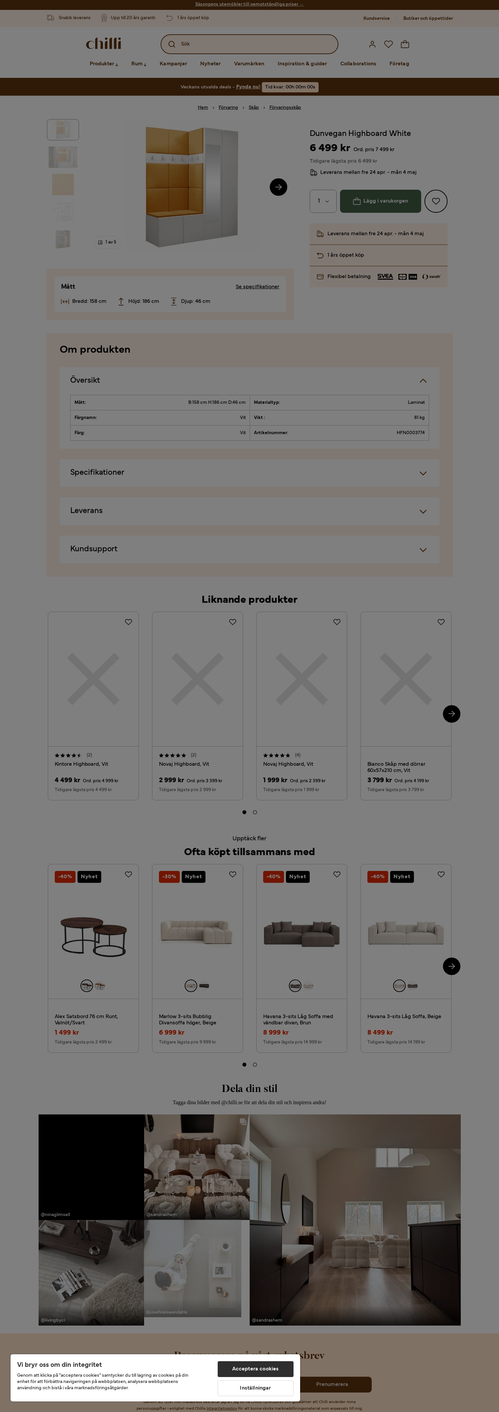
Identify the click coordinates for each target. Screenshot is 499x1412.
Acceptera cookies (255, 1369)
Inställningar (255, 1388)
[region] (155, 1377)
